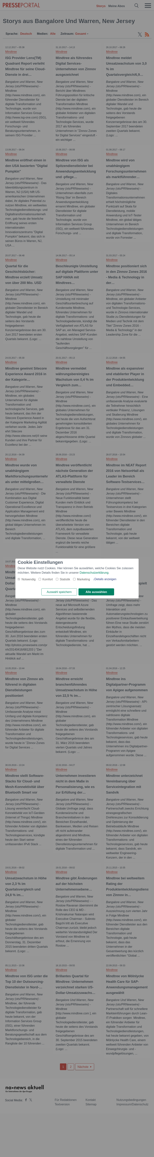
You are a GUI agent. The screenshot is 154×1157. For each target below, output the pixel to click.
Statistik (65, 579)
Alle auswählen (96, 592)
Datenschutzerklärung (94, 572)
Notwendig (29, 579)
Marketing (83, 579)
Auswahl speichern (59, 592)
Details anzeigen (105, 579)
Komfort (47, 579)
